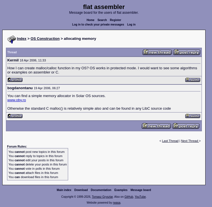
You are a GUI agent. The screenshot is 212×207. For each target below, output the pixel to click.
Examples (121, 190)
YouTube (140, 196)
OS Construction (45, 38)
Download (81, 190)
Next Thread (190, 140)
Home (91, 20)
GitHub (128, 196)
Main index (64, 190)
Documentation (101, 190)
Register (115, 20)
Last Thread (170, 140)
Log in (131, 24)
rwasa (116, 202)
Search (102, 20)
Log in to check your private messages (98, 24)
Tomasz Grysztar (102, 196)
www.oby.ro (16, 100)
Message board (141, 190)
